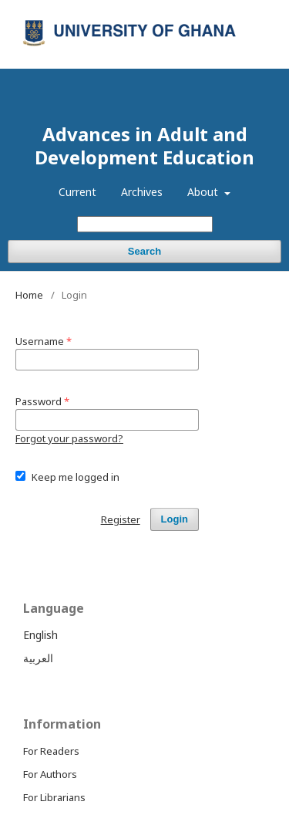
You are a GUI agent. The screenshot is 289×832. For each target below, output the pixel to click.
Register (203, 12)
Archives (142, 191)
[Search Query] (145, 224)
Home (29, 295)
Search (144, 251)
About (204, 191)
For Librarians (54, 797)
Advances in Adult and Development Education (144, 145)
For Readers (51, 751)
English (40, 634)
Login (253, 12)
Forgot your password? (69, 438)
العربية (38, 658)
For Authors (50, 774)
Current (77, 191)
